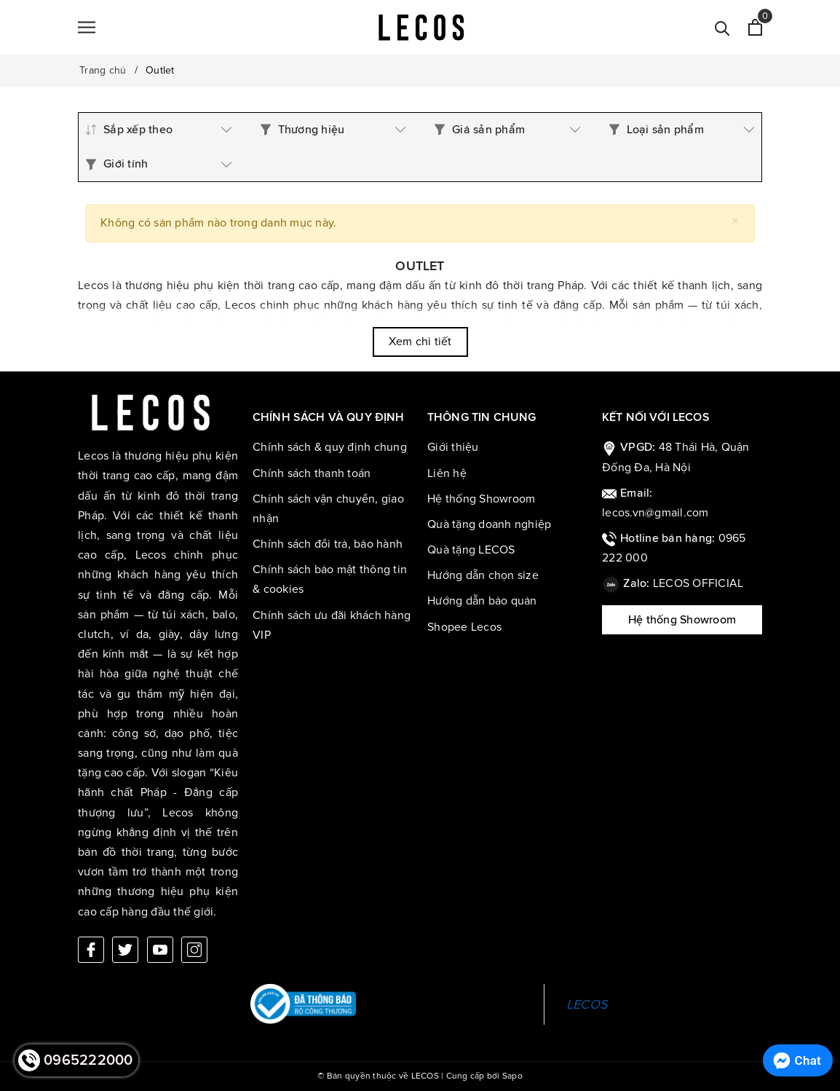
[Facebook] (91, 950)
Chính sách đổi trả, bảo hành (328, 544)
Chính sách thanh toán (312, 473)
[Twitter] (125, 950)
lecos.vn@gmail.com (655, 512)
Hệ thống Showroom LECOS (682, 624)
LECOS (587, 1004)
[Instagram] (194, 950)
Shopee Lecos (464, 627)
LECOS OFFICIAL (698, 583)
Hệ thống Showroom (481, 499)
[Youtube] (160, 950)
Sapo (512, 1076)
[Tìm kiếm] (722, 27)
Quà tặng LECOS (471, 550)
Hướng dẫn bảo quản (482, 601)
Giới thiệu (453, 447)
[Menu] (86, 27)
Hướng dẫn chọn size (483, 575)
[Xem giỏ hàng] (755, 27)
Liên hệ (447, 473)
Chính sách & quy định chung (330, 447)
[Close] (735, 221)
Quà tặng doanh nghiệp (489, 524)
